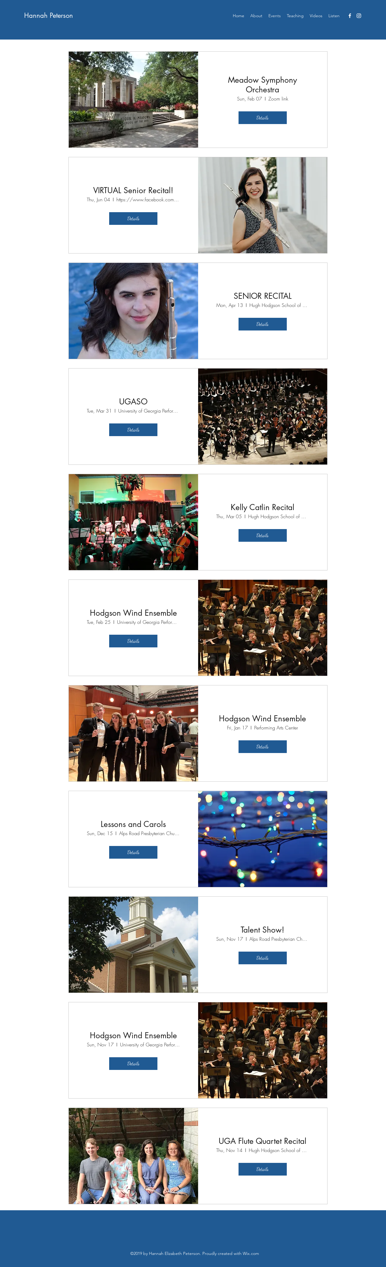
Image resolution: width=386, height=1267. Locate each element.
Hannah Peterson (48, 15)
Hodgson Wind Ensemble (133, 613)
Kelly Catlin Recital (262, 507)
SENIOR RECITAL (263, 296)
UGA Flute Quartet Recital (262, 1141)
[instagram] (359, 16)
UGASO (133, 402)
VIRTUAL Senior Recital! (133, 190)
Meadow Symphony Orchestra (262, 85)
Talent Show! (262, 930)
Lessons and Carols (133, 824)
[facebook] (350, 16)
